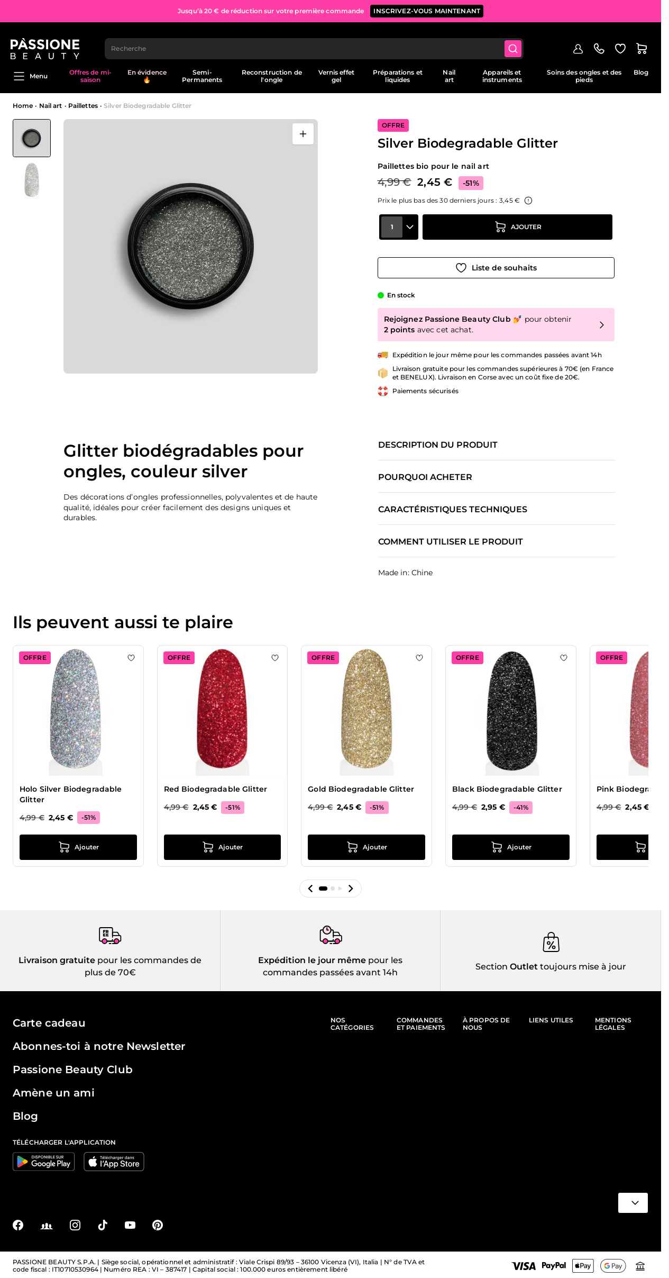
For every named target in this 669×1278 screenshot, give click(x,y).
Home (23, 106)
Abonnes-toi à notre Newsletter (99, 1044)
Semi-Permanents (202, 76)
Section (491, 964)
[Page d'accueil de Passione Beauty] (47, 40)
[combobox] (317, 40)
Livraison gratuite (57, 958)
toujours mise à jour (582, 964)
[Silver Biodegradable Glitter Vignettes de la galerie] (32, 159)
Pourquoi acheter (425, 473)
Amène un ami (54, 1090)
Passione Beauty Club (73, 1067)
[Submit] (516, 40)
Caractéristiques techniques (452, 506)
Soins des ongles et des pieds (584, 76)
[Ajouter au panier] (518, 234)
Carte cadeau (49, 1020)
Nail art (449, 76)
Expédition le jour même (312, 958)
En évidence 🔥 (147, 76)
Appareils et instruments (502, 76)
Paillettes (83, 106)
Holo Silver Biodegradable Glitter (71, 791)
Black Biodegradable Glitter (507, 785)
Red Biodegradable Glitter (216, 785)
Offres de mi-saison (90, 76)
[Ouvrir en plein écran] (303, 133)
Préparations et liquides (398, 76)
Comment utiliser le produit (450, 538)
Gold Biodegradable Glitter (361, 785)
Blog (641, 72)
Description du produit (438, 441)
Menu (30, 76)
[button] (310, 884)
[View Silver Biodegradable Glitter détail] (32, 180)
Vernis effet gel (336, 76)
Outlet (523, 964)
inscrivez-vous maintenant (426, 10)
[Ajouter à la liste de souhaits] (496, 264)
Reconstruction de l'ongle (272, 76)
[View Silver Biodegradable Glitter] (32, 138)
